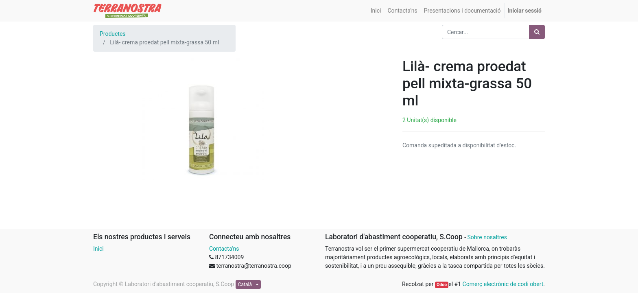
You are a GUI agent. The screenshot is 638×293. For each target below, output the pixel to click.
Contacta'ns (224, 248)
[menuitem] (376, 10)
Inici (98, 248)
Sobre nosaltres (487, 237)
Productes (113, 34)
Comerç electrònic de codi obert (503, 284)
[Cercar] (537, 32)
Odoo (442, 284)
